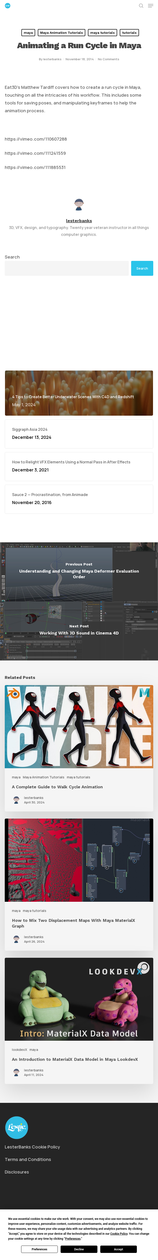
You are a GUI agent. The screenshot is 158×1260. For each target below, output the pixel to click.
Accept (118, 1249)
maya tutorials (102, 33)
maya (28, 33)
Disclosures (17, 1172)
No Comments (108, 59)
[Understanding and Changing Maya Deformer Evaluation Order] (79, 571)
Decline (79, 1249)
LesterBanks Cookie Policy (32, 1147)
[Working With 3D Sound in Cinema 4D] (79, 630)
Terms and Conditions (28, 1159)
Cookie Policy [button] (118, 1233)
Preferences (39, 1249)
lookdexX (19, 1049)
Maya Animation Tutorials (61, 33)
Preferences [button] (73, 1238)
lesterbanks (52, 59)
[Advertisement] (79, 323)
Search (12, 257)
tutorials (129, 33)
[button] (150, 5)
